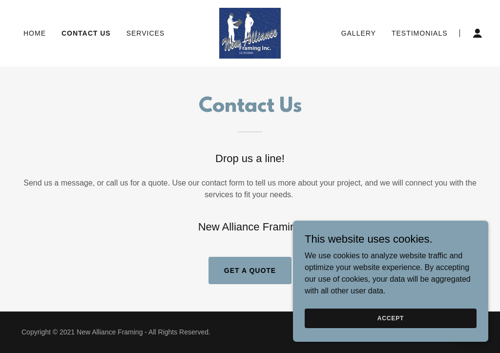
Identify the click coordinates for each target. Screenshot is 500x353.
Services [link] (145, 33)
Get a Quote (250, 270)
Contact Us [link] (86, 33)
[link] (250, 32)
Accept (390, 317)
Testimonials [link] (420, 33)
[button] (477, 33)
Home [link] (34, 33)
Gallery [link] (358, 33)
